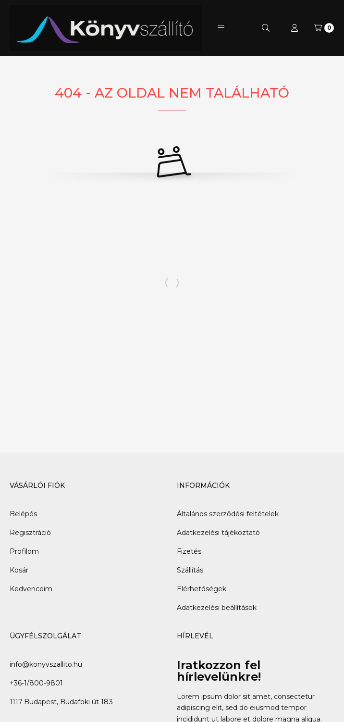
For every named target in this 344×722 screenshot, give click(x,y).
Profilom (24, 551)
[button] (221, 27)
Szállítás (190, 570)
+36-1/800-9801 (36, 683)
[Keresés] (265, 27)
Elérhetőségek (201, 589)
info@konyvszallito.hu (46, 664)
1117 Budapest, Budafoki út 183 (61, 701)
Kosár (19, 570)
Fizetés (189, 551)
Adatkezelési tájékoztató (218, 532)
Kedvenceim (31, 589)
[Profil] (294, 27)
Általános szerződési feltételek (228, 514)
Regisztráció (30, 532)
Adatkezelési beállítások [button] (217, 607)
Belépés (23, 514)
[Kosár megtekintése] (324, 27)
